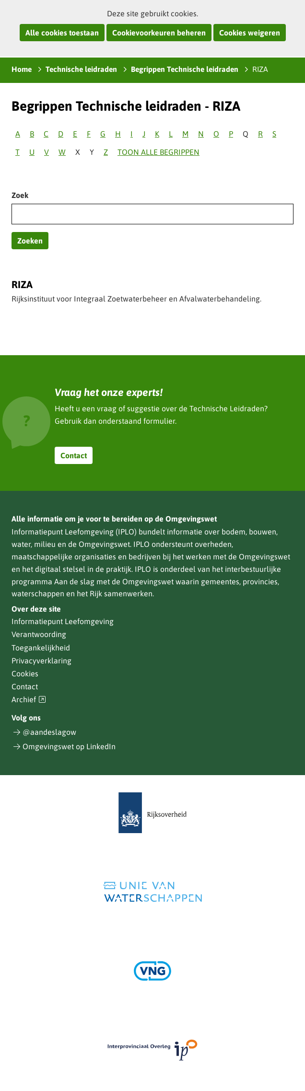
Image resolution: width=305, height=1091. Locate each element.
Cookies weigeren (249, 32)
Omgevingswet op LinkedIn (69, 746)
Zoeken (30, 240)
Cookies (25, 673)
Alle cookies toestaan (62, 32)
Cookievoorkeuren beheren (159, 32)
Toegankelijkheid (41, 647)
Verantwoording (39, 634)
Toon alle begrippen (158, 152)
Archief (29, 699)
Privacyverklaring (41, 660)
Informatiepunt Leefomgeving (63, 621)
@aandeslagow (49, 732)
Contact (73, 455)
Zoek (20, 195)
